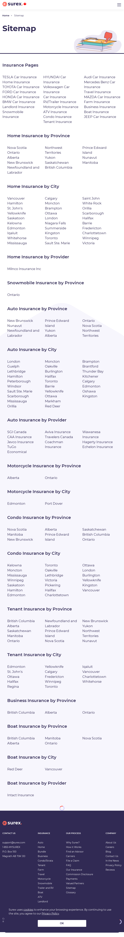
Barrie (87, 223)
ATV (40, 902)
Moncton (52, 203)
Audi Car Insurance (100, 77)
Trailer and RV (46, 892)
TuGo (11, 452)
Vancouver (16, 198)
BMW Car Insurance (19, 102)
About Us (111, 847)
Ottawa (51, 213)
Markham (53, 406)
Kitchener (90, 381)
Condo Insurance (57, 117)
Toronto (51, 238)
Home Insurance (16, 82)
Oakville (51, 371)
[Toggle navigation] (119, 4)
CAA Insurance (19, 442)
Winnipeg (90, 238)
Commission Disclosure (79, 879)
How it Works (73, 852)
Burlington (54, 376)
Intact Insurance (20, 800)
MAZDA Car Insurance (102, 97)
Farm (41, 874)
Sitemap (71, 892)
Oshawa (89, 396)
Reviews (110, 874)
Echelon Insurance (97, 452)
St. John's (15, 208)
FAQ (68, 870)
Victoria (88, 243)
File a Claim (72, 865)
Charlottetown (94, 233)
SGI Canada (16, 437)
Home (5, 15)
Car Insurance (54, 97)
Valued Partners (75, 888)
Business (43, 861)
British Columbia (59, 167)
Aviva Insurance (58, 437)
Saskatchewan (57, 163)
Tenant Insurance (57, 122)
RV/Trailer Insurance (60, 102)
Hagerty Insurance (97, 447)
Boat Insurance (96, 112)
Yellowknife (16, 213)
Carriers (70, 861)
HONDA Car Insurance (21, 97)
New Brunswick (20, 163)
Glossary (71, 897)
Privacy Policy (114, 870)
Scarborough (93, 213)
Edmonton (16, 228)
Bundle (42, 856)
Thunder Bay (92, 376)
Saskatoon (16, 218)
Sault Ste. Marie (57, 243)
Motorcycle (44, 883)
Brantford (90, 371)
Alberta (13, 157)
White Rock (92, 203)
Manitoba (90, 163)
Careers (110, 852)
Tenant (41, 870)
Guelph (13, 371)
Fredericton (92, 228)
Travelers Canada (59, 442)
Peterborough (19, 386)
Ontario (13, 152)
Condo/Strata (45, 865)
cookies (28, 909)
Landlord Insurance (18, 107)
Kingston (52, 233)
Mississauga (17, 243)
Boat (40, 897)
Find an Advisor (75, 856)
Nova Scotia (17, 148)
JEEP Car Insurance (100, 117)
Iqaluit (12, 233)
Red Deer (52, 411)
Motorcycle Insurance (61, 107)
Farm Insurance (97, 102)
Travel (41, 879)
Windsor (14, 391)
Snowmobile (45, 888)
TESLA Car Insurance (19, 77)
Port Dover (54, 508)
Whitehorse (17, 238)
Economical (17, 457)
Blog (108, 856)
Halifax (88, 218)
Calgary (51, 198)
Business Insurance (100, 107)
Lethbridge (16, 376)
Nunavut (89, 157)
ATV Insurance (55, 112)
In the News (112, 865)
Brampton (53, 208)
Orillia (87, 208)
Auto (40, 847)
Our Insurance (74, 874)
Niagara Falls (55, 223)
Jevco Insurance (20, 447)
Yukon (50, 157)
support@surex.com (13, 847)
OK (62, 923)
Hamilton (15, 203)
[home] (12, 830)
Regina (13, 692)
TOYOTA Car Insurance (21, 87)
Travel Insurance (97, 92)
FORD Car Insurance (19, 92)
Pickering (53, 590)
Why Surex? (73, 847)
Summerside (55, 228)
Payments (72, 883)
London (51, 218)
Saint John (91, 198)
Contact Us (112, 861)
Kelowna (14, 223)
